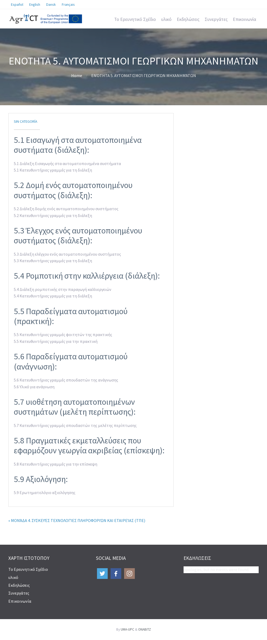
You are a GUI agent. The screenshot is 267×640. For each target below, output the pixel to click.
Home (76, 75)
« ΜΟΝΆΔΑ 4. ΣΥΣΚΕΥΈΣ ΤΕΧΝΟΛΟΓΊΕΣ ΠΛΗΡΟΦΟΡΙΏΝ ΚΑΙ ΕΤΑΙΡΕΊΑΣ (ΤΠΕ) (76, 520)
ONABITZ (144, 629)
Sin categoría (25, 121)
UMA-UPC (127, 629)
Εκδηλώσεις (188, 19)
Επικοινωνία (244, 19)
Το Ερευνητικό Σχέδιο (135, 19)
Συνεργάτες (216, 19)
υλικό (166, 19)
